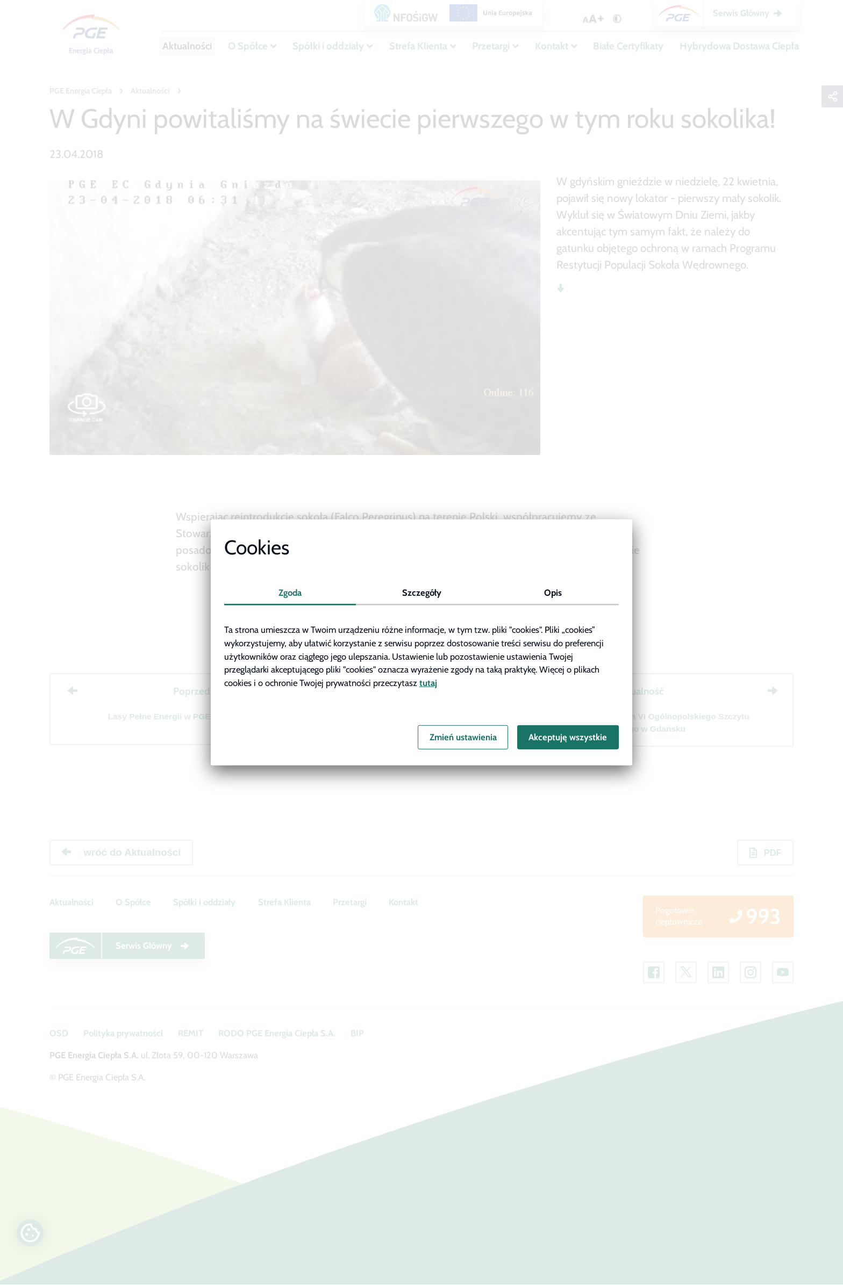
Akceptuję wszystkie (567, 737)
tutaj (428, 682)
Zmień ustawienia (463, 737)
